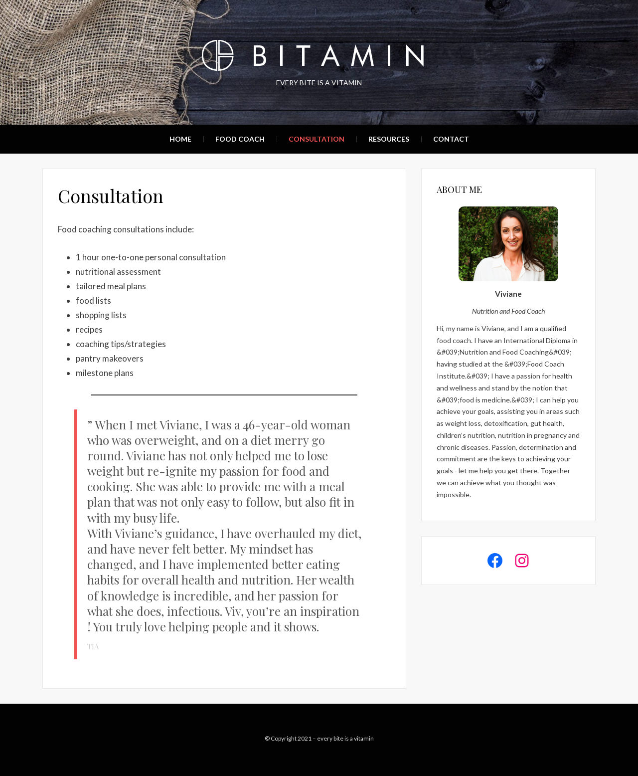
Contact (451, 139)
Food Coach (240, 139)
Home (180, 139)
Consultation (316, 139)
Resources (388, 139)
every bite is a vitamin (345, 738)
